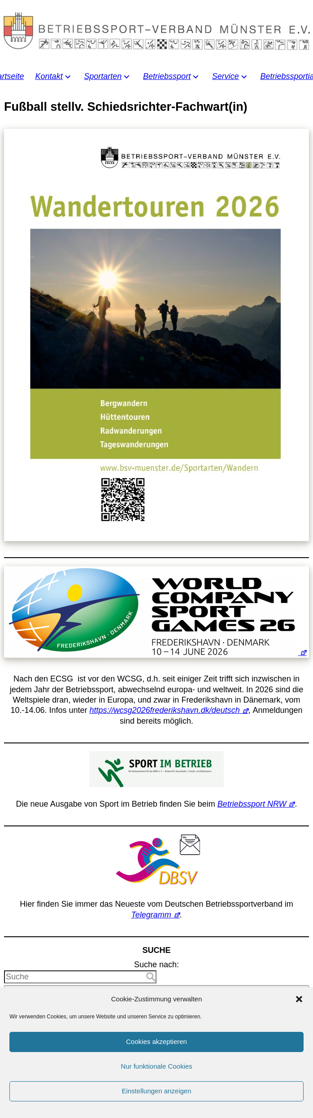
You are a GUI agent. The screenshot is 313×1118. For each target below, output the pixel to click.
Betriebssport (167, 76)
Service (225, 76)
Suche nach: (156, 964)
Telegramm (151, 914)
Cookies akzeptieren (156, 1055)
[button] (299, 1012)
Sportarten (103, 76)
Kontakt (49, 76)
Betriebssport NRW (252, 803)
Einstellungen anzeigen (156, 1104)
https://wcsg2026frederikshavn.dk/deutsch (165, 710)
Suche (156, 991)
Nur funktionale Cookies (156, 1079)
